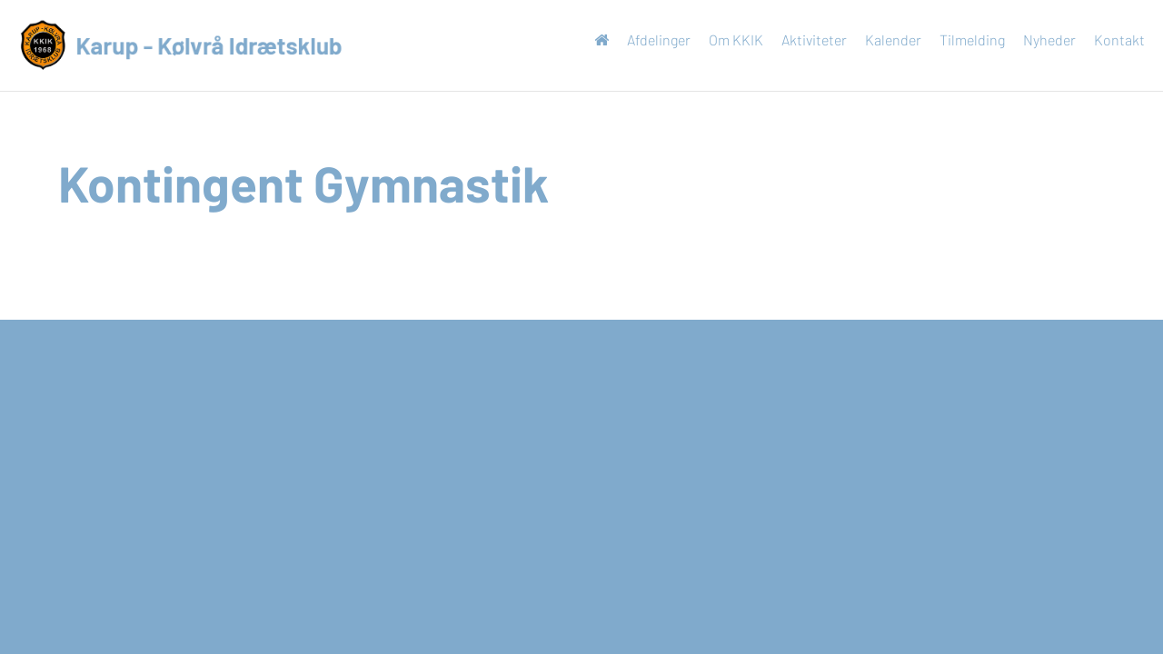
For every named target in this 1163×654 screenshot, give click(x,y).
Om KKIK (727, 39)
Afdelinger (649, 39)
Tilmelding (963, 39)
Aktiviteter (805, 39)
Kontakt (1110, 39)
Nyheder (1040, 39)
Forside (592, 43)
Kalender (884, 39)
